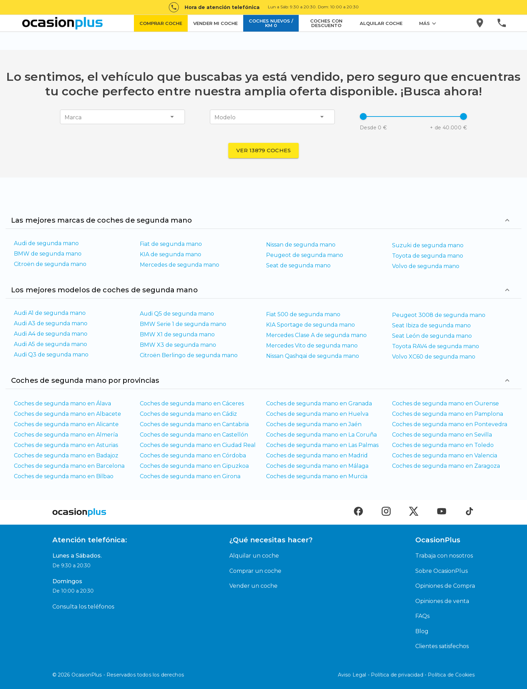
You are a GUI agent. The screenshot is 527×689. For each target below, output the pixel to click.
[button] (413, 116)
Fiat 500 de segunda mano (303, 314)
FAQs (422, 616)
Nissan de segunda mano (300, 244)
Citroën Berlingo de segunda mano (189, 355)
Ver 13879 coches (263, 150)
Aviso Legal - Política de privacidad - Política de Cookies (406, 675)
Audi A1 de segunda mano (50, 313)
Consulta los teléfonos (83, 606)
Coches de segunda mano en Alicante (66, 424)
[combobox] (70, 117)
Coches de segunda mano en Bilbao (63, 476)
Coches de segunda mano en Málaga (317, 466)
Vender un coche (253, 586)
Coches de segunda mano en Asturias (66, 445)
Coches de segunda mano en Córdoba (193, 455)
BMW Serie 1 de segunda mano (183, 324)
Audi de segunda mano (46, 243)
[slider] (363, 116)
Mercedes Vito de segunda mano (312, 345)
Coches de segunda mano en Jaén (314, 424)
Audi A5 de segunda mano (50, 344)
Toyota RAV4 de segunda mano (435, 346)
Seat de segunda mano (298, 265)
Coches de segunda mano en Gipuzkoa (194, 466)
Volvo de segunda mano (425, 266)
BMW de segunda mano (48, 253)
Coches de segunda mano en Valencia (444, 455)
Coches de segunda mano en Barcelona (69, 466)
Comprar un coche (255, 571)
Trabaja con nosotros (444, 555)
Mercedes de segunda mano (179, 264)
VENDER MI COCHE (215, 23)
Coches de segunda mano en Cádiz (188, 414)
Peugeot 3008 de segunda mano (438, 315)
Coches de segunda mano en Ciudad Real (198, 445)
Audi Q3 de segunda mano (51, 354)
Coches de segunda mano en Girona (190, 476)
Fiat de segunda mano (171, 244)
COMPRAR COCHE (160, 23)
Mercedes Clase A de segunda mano (316, 335)
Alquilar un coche (254, 555)
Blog (421, 631)
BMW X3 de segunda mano (178, 345)
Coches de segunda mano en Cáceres (192, 403)
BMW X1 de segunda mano (177, 334)
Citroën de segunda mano (50, 264)
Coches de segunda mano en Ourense (445, 403)
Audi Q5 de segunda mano (177, 313)
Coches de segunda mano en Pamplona (447, 414)
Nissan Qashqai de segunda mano (312, 356)
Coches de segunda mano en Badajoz (66, 455)
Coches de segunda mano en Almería (66, 434)
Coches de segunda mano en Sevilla (442, 434)
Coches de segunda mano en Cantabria (194, 424)
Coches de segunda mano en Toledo (443, 445)
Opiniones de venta (442, 601)
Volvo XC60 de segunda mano (433, 356)
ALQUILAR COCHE (381, 23)
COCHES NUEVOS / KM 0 (271, 23)
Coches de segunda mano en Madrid (317, 455)
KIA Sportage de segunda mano (310, 324)
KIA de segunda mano (170, 254)
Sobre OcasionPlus (441, 571)
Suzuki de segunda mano (428, 245)
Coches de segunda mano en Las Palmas (322, 445)
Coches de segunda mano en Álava (62, 403)
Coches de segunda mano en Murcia (316, 476)
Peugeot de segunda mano (304, 255)
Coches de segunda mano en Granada (319, 403)
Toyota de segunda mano (427, 255)
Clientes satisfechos (442, 646)
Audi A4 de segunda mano (50, 333)
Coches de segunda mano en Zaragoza (446, 466)
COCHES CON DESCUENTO (326, 23)
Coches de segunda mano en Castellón (194, 434)
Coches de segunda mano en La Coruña (321, 434)
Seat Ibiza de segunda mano (431, 325)
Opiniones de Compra (445, 586)
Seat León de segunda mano (432, 336)
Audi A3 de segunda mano (50, 323)
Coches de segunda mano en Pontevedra (449, 424)
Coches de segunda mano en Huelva (317, 414)
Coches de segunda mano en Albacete (67, 414)
